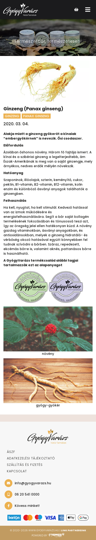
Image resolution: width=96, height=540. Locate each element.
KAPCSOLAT (17, 471)
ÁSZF (11, 452)
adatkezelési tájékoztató (31, 458)
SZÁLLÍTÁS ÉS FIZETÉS (25, 464)
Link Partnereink (73, 530)
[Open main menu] (87, 9)
